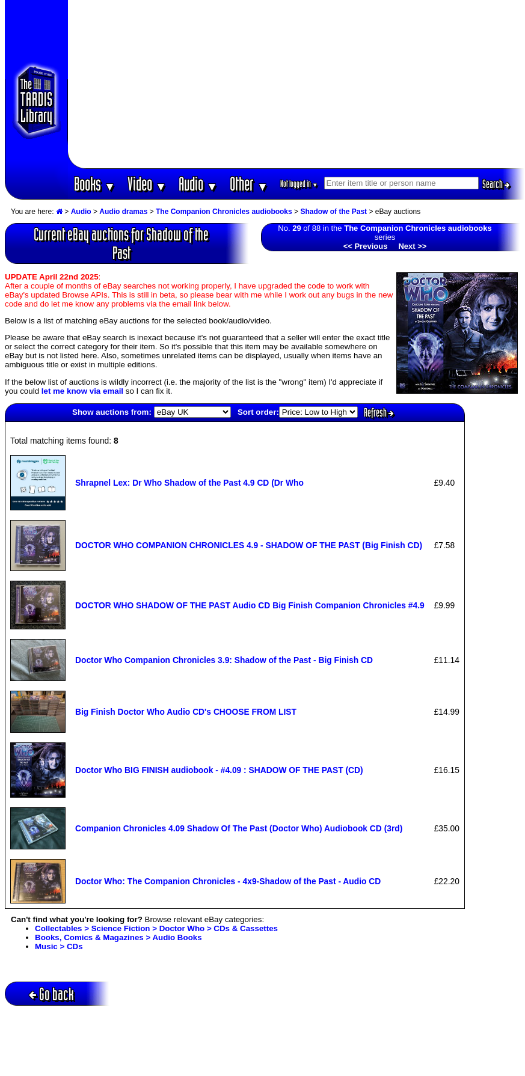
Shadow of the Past (333, 211)
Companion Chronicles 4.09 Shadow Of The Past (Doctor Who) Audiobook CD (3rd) (238, 828)
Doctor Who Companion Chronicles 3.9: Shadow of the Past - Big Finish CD (224, 660)
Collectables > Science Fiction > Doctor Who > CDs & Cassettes (156, 928)
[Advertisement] (296, 84)
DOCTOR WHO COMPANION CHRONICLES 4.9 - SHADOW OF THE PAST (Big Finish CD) (248, 545)
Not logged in (299, 184)
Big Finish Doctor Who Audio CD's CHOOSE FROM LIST (185, 712)
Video (147, 183)
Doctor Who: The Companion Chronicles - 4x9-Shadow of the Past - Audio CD (228, 881)
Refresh (379, 412)
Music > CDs (59, 946)
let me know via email (82, 391)
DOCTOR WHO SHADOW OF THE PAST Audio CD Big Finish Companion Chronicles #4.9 (250, 605)
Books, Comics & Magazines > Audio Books (118, 937)
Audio (198, 183)
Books (94, 183)
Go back (51, 994)
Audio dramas (123, 211)
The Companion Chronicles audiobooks (224, 211)
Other (249, 183)
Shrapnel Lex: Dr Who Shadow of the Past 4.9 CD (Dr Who (189, 483)
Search (496, 184)
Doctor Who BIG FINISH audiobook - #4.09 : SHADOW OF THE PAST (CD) (219, 770)
